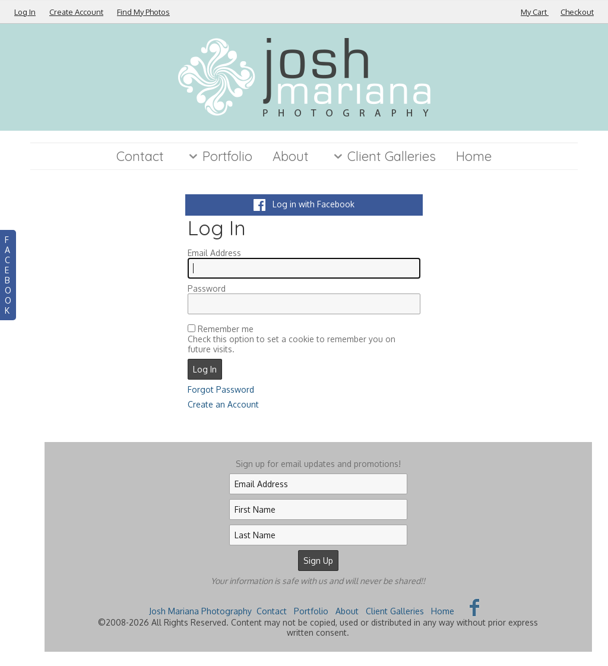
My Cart (535, 12)
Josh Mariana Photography (200, 611)
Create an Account (223, 404)
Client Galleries (382, 156)
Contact (140, 156)
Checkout (577, 12)
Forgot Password (221, 389)
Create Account (76, 12)
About (291, 156)
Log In (25, 12)
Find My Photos (143, 12)
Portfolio (218, 156)
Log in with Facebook (304, 204)
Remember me (226, 329)
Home (474, 156)
